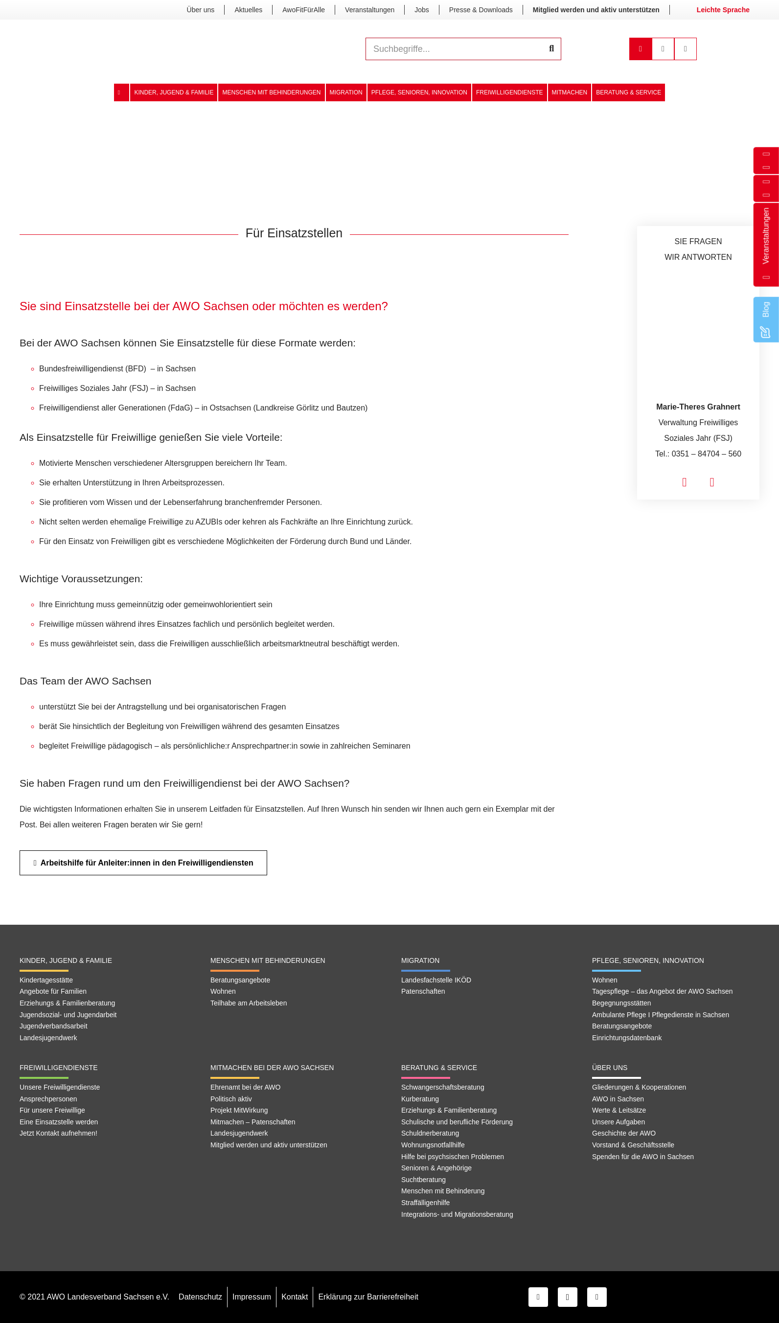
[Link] (155, 48)
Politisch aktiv (231, 1099)
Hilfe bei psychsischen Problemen (452, 1157)
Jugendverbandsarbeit (54, 1026)
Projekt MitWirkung (239, 1110)
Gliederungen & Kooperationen (639, 1087)
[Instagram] (567, 1297)
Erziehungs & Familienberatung (67, 1003)
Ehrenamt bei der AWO (245, 1087)
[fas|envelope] (684, 483)
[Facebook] (538, 1297)
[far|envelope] (766, 167)
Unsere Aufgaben (618, 1122)
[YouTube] (597, 1297)
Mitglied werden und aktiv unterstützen (268, 1145)
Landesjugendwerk (48, 1038)
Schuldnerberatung (430, 1133)
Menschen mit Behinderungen (267, 960)
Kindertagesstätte (46, 980)
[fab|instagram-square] (766, 181)
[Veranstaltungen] (766, 273)
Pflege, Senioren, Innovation (648, 960)
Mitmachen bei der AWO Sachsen (272, 1068)
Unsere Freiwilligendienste (60, 1087)
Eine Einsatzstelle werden (59, 1122)
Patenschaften (423, 991)
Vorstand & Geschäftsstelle (633, 1145)
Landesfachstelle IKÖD (436, 980)
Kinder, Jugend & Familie (66, 960)
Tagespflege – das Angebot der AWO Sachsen (662, 991)
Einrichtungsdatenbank (627, 1038)
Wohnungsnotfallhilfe (433, 1145)
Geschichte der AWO (624, 1133)
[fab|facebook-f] (766, 195)
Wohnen (223, 991)
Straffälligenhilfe (425, 1203)
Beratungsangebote (240, 980)
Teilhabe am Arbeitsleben (248, 1003)
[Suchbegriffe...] (463, 49)
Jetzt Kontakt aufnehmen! (58, 1133)
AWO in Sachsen (618, 1099)
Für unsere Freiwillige (52, 1110)
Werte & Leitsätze (619, 1110)
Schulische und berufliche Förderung (457, 1122)
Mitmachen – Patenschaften (253, 1122)
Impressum (251, 1297)
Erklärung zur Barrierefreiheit (368, 1297)
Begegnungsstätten (621, 1003)
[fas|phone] (712, 483)
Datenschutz (200, 1297)
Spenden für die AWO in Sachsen (643, 1157)
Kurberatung (420, 1099)
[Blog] (766, 328)
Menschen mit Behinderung (442, 1191)
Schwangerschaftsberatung (442, 1087)
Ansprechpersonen (48, 1099)
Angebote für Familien (53, 991)
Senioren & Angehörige (436, 1168)
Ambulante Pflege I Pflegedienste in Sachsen (660, 1015)
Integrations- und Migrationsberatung (457, 1214)
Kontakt (294, 1297)
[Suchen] (551, 49)
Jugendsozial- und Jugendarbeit (68, 1015)
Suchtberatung (423, 1180)
